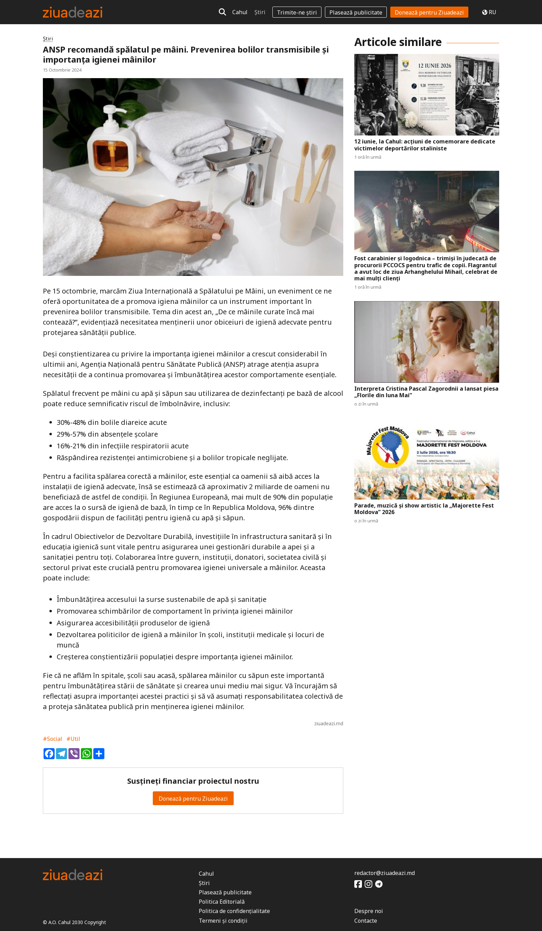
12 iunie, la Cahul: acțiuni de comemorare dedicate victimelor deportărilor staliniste (424, 144)
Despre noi (368, 911)
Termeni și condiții (223, 920)
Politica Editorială (222, 901)
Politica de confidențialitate (234, 911)
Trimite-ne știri (297, 12)
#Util (73, 739)
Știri (259, 12)
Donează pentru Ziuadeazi (429, 12)
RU (489, 12)
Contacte (365, 920)
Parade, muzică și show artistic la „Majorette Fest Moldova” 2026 (424, 508)
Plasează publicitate (355, 12)
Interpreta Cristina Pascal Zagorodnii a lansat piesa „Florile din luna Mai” (426, 392)
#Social (52, 739)
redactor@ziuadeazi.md (384, 873)
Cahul (239, 12)
